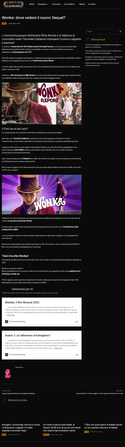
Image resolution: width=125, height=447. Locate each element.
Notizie (46, 433)
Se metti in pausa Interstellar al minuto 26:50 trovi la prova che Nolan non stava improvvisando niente (61, 427)
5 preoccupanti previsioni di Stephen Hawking (18, 393)
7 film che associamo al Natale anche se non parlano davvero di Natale (102, 425)
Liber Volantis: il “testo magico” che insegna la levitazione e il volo (99, 393)
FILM (3, 433)
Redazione (19, 367)
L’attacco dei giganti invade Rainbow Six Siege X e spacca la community (102, 45)
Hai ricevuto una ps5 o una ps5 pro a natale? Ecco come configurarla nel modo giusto (102, 51)
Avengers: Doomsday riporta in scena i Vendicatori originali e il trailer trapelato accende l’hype (102, 57)
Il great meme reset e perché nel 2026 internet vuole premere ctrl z (103, 62)
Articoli (6, 289)
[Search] (120, 31)
